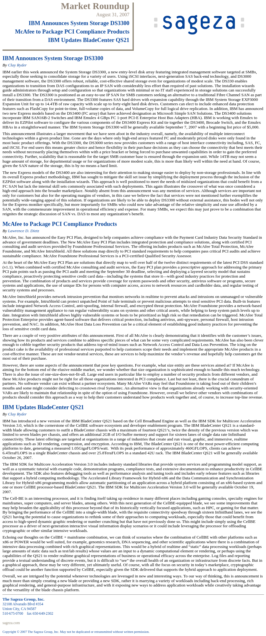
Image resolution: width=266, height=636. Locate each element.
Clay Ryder (17, 65)
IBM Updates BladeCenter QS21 (88, 40)
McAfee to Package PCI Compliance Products (72, 31)
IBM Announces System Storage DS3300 (79, 23)
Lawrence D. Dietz (23, 230)
